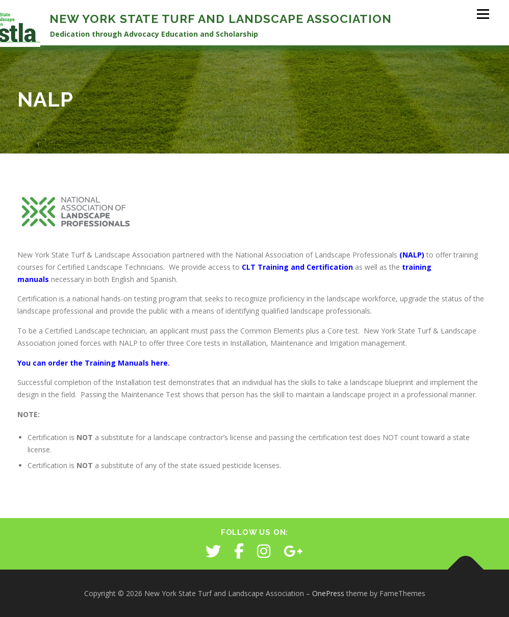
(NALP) (411, 255)
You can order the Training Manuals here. (93, 363)
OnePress (328, 593)
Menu (483, 14)
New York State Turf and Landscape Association (220, 18)
